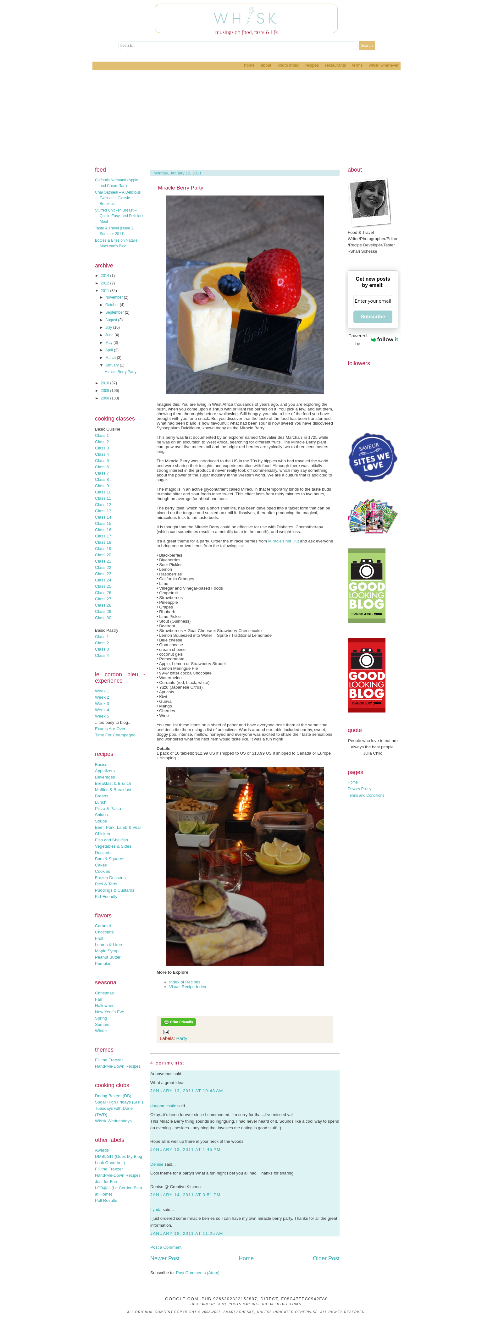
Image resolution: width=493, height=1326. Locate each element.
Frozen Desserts (110, 877)
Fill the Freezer (109, 1060)
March (111, 357)
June (109, 335)
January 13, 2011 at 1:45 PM (185, 1149)
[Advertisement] (246, 117)
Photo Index (288, 65)
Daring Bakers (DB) (113, 1095)
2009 (105, 390)
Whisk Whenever (384, 65)
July (109, 327)
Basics (101, 764)
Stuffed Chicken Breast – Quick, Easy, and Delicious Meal (119, 216)
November (114, 297)
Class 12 (103, 504)
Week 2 (102, 697)
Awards (102, 1150)
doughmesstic (163, 1105)
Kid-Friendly (106, 896)
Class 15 (103, 523)
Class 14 (103, 517)
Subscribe (373, 316)
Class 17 (103, 536)
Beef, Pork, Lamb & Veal (118, 827)
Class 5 (102, 460)
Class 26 (103, 592)
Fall (98, 999)
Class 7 (102, 473)
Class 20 (103, 555)
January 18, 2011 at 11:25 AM (186, 1233)
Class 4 (102, 454)
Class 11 (103, 498)
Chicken (102, 833)
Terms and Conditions (366, 795)
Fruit (99, 938)
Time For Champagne (115, 735)
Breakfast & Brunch (113, 783)
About (266, 65)
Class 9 (102, 485)
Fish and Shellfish (111, 840)
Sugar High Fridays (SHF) (119, 1102)
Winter (101, 1030)
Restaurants (335, 65)
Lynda (156, 1209)
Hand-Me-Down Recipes (118, 1066)
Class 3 (102, 448)
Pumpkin (103, 963)
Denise (156, 1164)
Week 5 (102, 716)
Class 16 (103, 529)
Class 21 (103, 561)
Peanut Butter (108, 957)
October (112, 305)
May (109, 342)
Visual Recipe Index (187, 986)
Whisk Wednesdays (113, 1121)
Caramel (103, 925)
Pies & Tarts (106, 884)
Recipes (312, 65)
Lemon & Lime (108, 944)
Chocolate (104, 932)
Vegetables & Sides (113, 846)
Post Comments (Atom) (198, 1272)
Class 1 (102, 435)
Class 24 (103, 580)
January (112, 365)
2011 (105, 291)
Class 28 (103, 605)
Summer (103, 1024)
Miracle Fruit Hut (283, 541)
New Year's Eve (109, 1012)
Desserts (103, 852)
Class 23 (103, 573)
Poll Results (106, 1200)
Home (249, 65)
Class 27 (103, 599)
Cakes (101, 865)
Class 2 (102, 441)
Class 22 (103, 567)
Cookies (102, 871)
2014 (105, 275)
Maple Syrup (107, 951)
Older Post (326, 1258)
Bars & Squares (109, 858)
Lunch (100, 802)
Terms (357, 65)
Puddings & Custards (114, 890)
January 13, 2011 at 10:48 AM (186, 1090)
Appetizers (105, 770)
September (115, 312)
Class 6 (102, 467)
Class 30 (103, 617)
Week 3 (102, 703)
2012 (105, 283)
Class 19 (103, 548)
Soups (101, 821)
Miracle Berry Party (120, 372)
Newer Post (165, 1258)
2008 (105, 398)
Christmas (104, 993)
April (109, 350)
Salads (101, 814)
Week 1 (102, 691)
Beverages (105, 777)
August (111, 320)
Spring (101, 1018)
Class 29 (103, 611)
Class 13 (103, 511)
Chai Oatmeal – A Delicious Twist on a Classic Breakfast (118, 198)
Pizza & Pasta (108, 808)
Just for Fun (106, 1181)
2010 (105, 383)
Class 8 (102, 479)
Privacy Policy (359, 789)
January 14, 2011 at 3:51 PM (185, 1194)
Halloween (104, 1005)
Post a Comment (165, 1247)
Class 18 (103, 542)
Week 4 (102, 709)
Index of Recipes (184, 982)
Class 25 (103, 586)
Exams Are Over (110, 728)
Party (181, 1038)
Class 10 (103, 492)
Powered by (373, 339)
